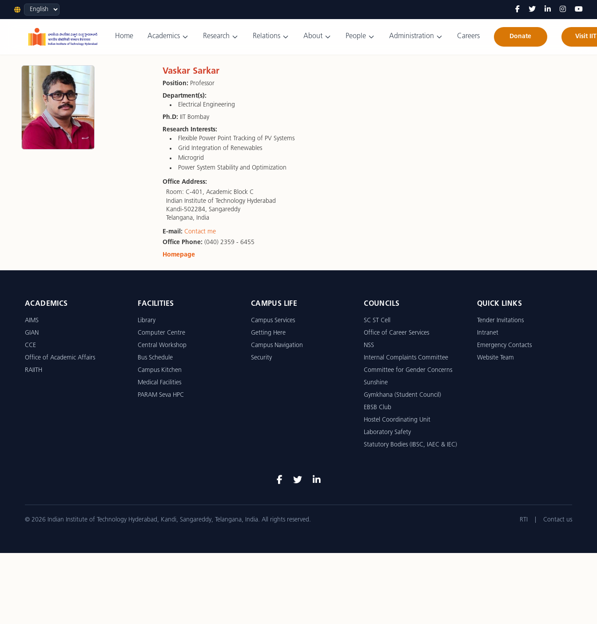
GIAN (32, 333)
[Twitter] (532, 9)
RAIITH (33, 370)
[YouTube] (579, 9)
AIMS (32, 320)
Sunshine (376, 382)
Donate (520, 36)
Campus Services (273, 320)
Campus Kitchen (160, 370)
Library (146, 320)
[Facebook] (517, 9)
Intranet (487, 333)
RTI (524, 520)
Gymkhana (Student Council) (402, 395)
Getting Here (268, 333)
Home (124, 36)
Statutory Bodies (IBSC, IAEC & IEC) (410, 445)
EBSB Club (377, 407)
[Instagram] (563, 9)
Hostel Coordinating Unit (397, 420)
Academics (168, 36)
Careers (468, 36)
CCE (30, 345)
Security (261, 358)
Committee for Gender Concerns (408, 370)
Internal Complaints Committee (406, 358)
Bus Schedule (155, 358)
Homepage (179, 255)
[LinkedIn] (548, 9)
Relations (271, 36)
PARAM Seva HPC (161, 395)
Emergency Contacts (504, 345)
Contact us (557, 520)
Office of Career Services (396, 333)
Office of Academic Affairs (60, 358)
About (317, 36)
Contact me (200, 232)
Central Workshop (162, 345)
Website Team (495, 358)
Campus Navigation (277, 345)
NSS (369, 345)
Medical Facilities (159, 382)
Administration (416, 36)
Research (221, 36)
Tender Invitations (500, 320)
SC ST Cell (377, 320)
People (360, 36)
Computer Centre (161, 333)
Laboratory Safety (387, 432)
